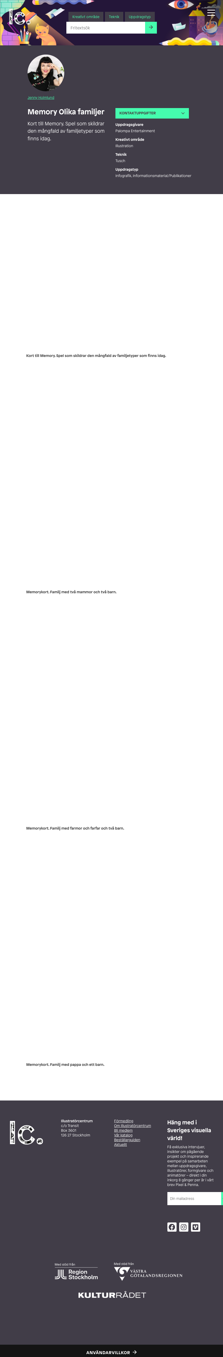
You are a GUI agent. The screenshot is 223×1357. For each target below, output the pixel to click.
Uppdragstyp (140, 16)
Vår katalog (123, 1135)
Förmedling (123, 1121)
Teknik (114, 16)
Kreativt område (85, 16)
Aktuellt (120, 1144)
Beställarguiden (127, 1139)
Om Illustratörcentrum (132, 1125)
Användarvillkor (108, 1352)
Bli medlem (123, 1130)
